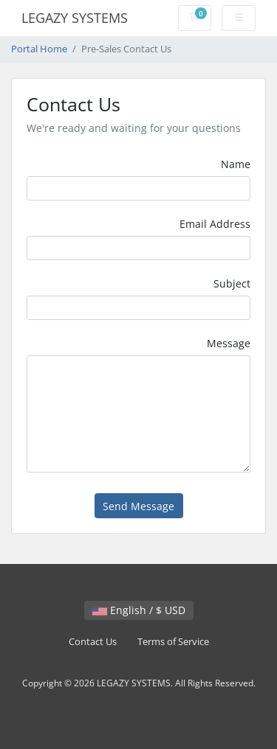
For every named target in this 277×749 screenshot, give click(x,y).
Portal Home (39, 49)
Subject (231, 283)
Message (228, 343)
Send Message (138, 506)
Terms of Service (173, 641)
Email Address (214, 224)
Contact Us (93, 641)
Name (235, 164)
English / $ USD (138, 610)
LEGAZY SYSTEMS (74, 18)
